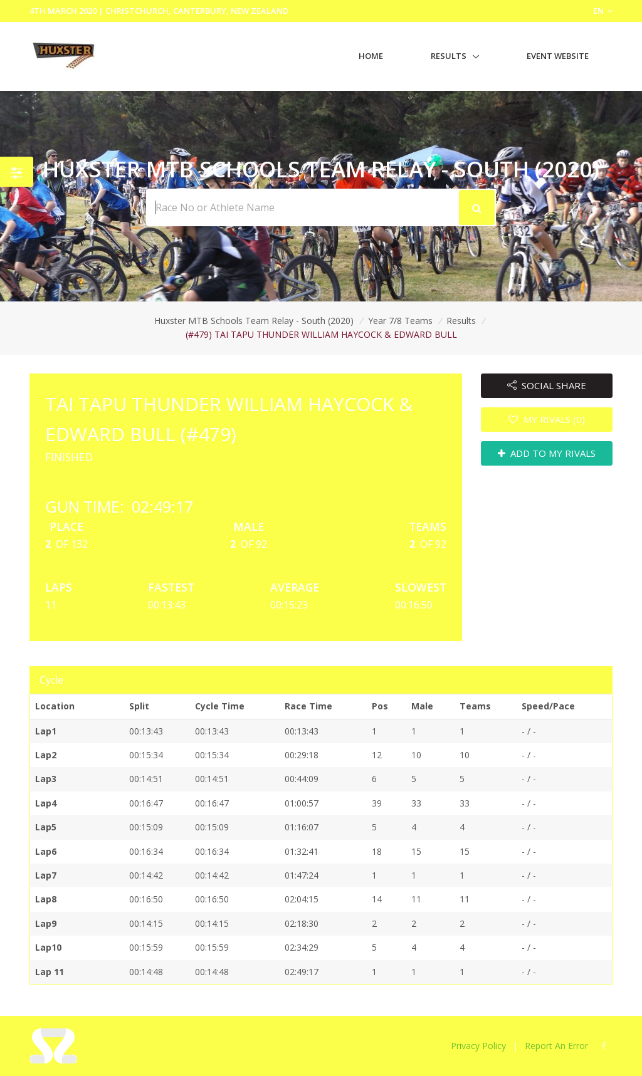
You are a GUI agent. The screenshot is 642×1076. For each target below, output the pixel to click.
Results (448, 55)
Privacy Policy (478, 1046)
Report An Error (556, 1046)
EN (603, 10)
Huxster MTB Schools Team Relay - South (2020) (254, 320)
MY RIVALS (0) (546, 419)
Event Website (558, 55)
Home (371, 55)
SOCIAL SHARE (547, 385)
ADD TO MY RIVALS (547, 453)
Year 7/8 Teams (400, 320)
